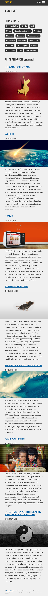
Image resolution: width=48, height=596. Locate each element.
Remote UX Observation (15, 438)
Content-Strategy (22, 31)
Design (37, 31)
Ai (32, 26)
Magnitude (9, 134)
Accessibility (12, 26)
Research (33, 41)
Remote (22, 41)
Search (9, 46)
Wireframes (31, 50)
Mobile (20, 36)
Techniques (22, 46)
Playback (9, 215)
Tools (34, 46)
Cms (8, 31)
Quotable (10, 41)
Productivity (33, 36)
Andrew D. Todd (9, 590)
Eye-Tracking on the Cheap (16, 286)
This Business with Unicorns (17, 66)
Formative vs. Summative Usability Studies (23, 365)
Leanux (9, 36)
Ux (20, 50)
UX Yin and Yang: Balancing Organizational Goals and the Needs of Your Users (23, 513)
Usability (10, 50)
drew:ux (8, 2)
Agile (24, 26)
